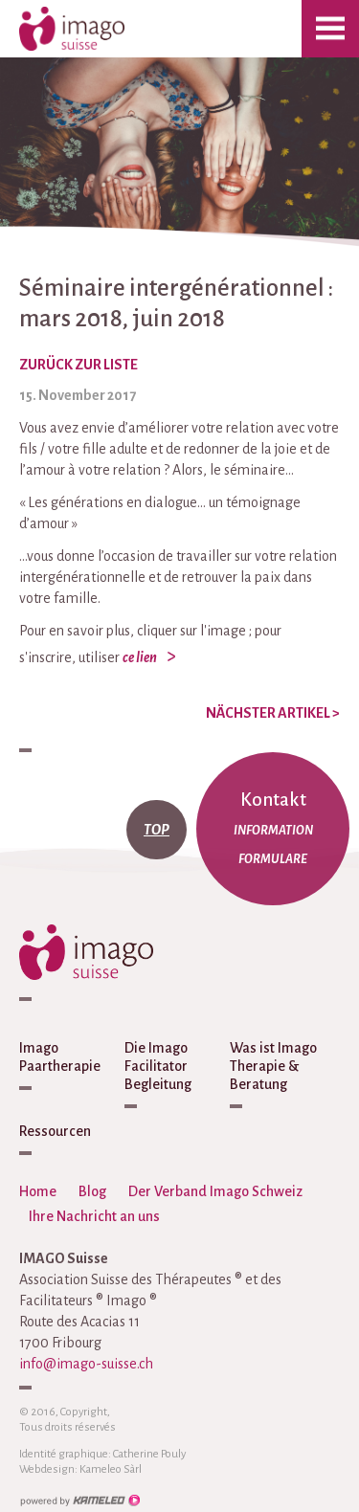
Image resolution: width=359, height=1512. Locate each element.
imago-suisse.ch (91, 28)
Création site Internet (79, 1500)
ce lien (140, 657)
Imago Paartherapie (60, 1057)
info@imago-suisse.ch (86, 1363)
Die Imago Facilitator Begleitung (157, 1066)
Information (273, 830)
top (156, 829)
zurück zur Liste (78, 364)
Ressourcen (55, 1131)
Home (37, 1191)
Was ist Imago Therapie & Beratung (273, 1066)
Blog (92, 1191)
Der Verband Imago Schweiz (215, 1191)
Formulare (272, 859)
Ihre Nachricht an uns (94, 1216)
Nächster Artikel (273, 713)
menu (330, 28)
